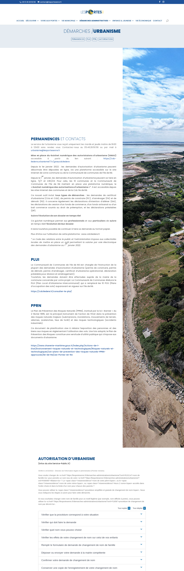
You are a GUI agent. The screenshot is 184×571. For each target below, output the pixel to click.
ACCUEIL (20, 21)
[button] (92, 515)
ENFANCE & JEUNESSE (122, 21)
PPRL (95, 39)
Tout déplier (139, 508)
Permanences (78, 39)
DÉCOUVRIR (31, 21)
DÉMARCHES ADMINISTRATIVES (94, 21)
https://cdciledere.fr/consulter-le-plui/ (51, 291)
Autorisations (106, 39)
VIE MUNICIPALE (68, 21)
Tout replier (124, 508)
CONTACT (157, 21)
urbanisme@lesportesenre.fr (45, 150)
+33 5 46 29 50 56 (28, 2)
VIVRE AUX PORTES (49, 21)
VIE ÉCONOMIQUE (143, 21)
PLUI (88, 39)
